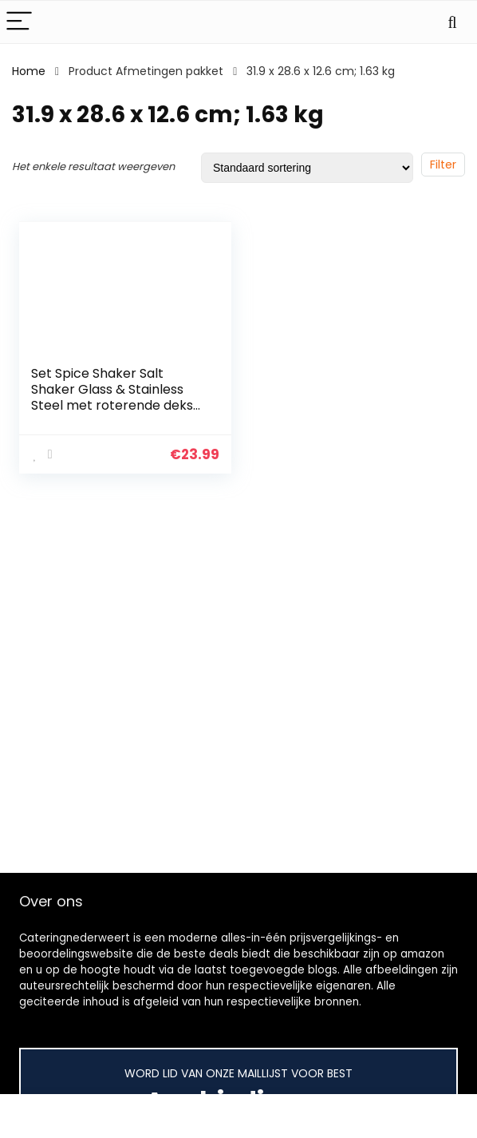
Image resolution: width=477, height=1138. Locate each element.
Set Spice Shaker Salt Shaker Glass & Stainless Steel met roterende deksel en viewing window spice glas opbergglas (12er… (117, 405)
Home (28, 71)
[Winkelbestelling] (307, 168)
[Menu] (19, 22)
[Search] (452, 22)
